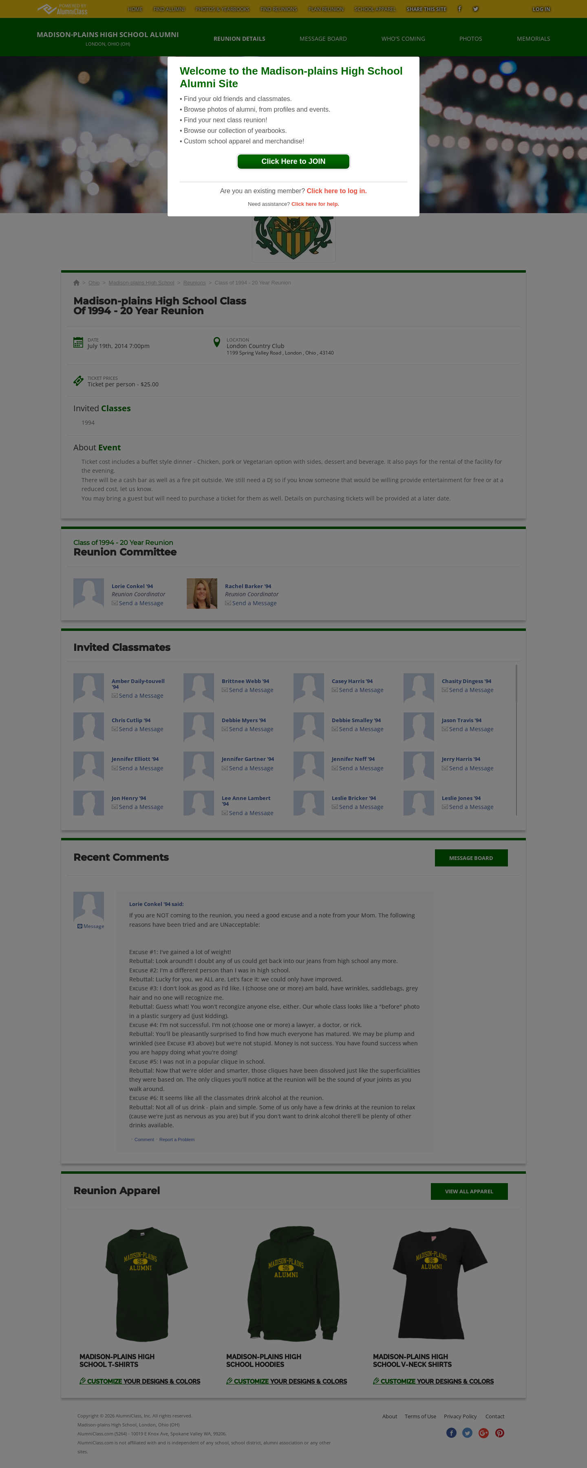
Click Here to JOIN (293, 161)
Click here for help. (315, 204)
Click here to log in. (337, 190)
